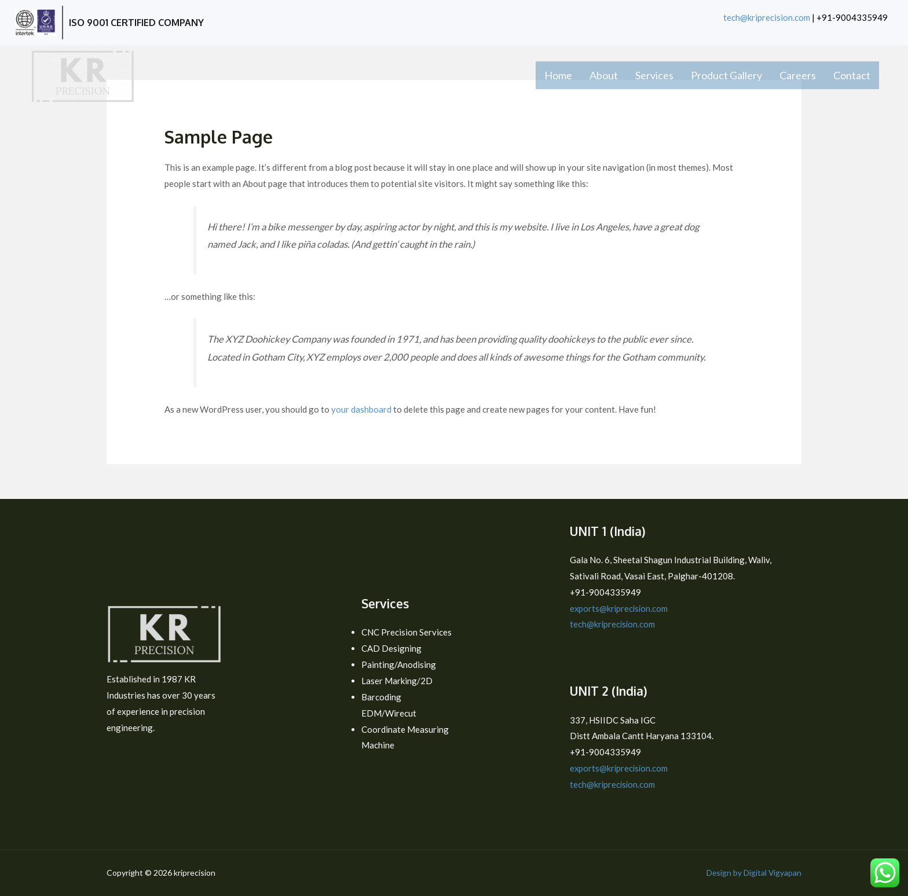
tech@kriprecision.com (766, 17)
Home (558, 75)
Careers (797, 75)
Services (654, 75)
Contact (851, 75)
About (604, 75)
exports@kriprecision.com (620, 608)
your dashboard (361, 409)
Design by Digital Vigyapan (753, 872)
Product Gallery (726, 75)
